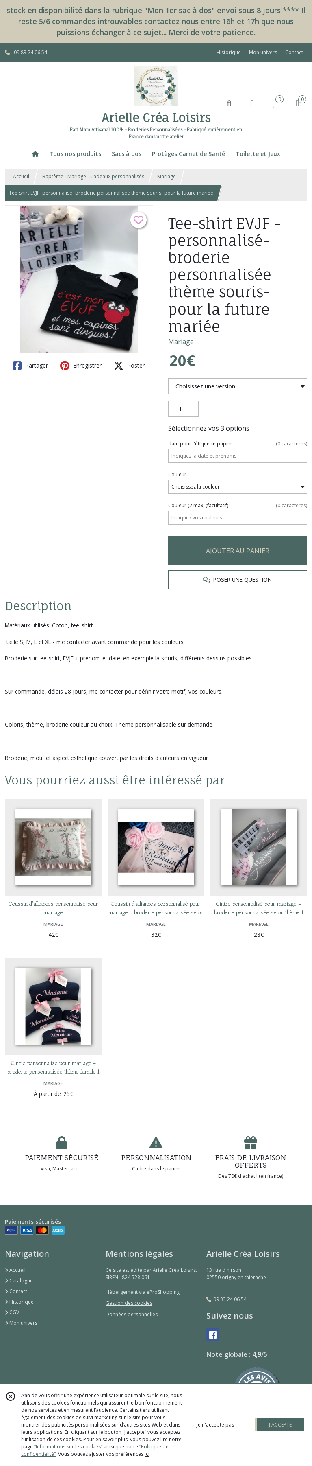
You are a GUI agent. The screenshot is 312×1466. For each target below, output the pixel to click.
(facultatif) (237, 505)
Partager (30, 365)
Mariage (166, 176)
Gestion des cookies (129, 1302)
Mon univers (21, 1322)
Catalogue (19, 1280)
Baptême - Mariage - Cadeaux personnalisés (93, 176)
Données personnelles (132, 1314)
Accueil (21, 176)
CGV (12, 1312)
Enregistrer (81, 365)
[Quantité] (183, 409)
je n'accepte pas (215, 1424)
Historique (19, 1301)
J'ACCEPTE (280, 1424)
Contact (294, 52)
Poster (129, 365)
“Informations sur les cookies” (68, 1446)
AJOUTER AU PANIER (237, 550)
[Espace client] (252, 103)
